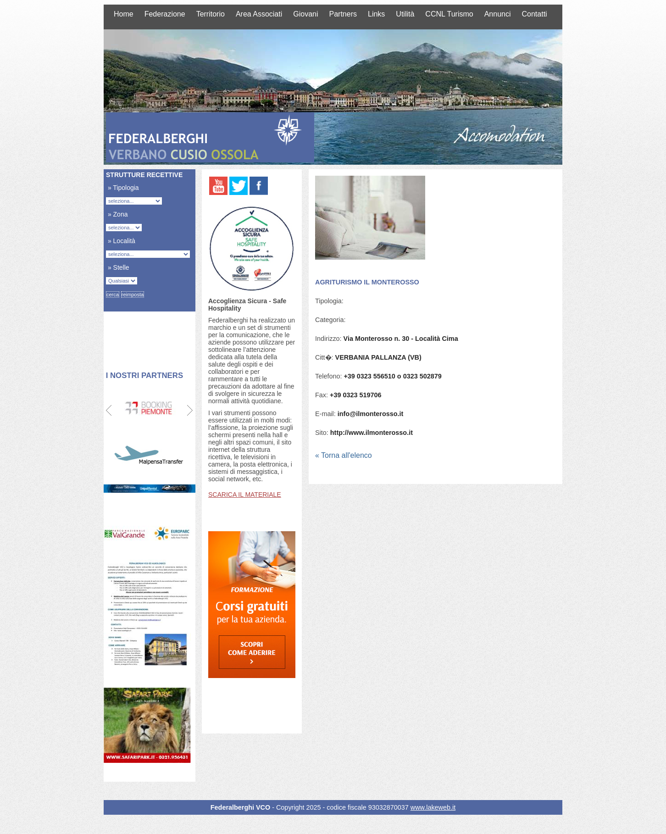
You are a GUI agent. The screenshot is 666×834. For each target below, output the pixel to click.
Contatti (534, 14)
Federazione (164, 14)
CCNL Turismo (449, 14)
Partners (343, 14)
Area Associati (259, 14)
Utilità (405, 14)
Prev (109, 410)
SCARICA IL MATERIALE (244, 494)
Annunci (497, 14)
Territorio (210, 14)
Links (376, 14)
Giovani (305, 14)
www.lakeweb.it (433, 807)
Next (189, 410)
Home (123, 14)
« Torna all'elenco (343, 455)
